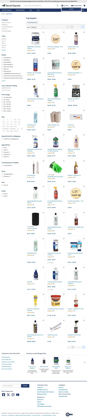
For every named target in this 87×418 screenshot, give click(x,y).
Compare (50, 262)
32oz (15, 124)
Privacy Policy (11, 415)
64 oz (19, 124)
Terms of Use (4, 415)
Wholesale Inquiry (41, 394)
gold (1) (4, 43)
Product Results (32, 22)
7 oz (11, 121)
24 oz (11, 124)
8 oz (22, 128)
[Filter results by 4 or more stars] (6, 88)
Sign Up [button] (25, 385)
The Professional (5, 128)
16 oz (19, 119)
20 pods (11, 131)
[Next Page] (83, 26)
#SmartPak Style (63, 396)
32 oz (15, 119)
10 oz (19, 121)
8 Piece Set (16, 131)
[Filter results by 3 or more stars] (5, 88)
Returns (39, 402)
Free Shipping (40, 404)
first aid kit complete (7, 364)
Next (84, 362)
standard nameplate (6, 366)
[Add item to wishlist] (43, 32)
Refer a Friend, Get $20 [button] (65, 394)
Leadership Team (63, 389)
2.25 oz (7, 131)
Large (8, 126)
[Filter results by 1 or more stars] (2, 88)
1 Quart (15, 121)
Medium (11, 126)
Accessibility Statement (47, 415)
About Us (61, 387)
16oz (4, 121)
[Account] (65, 6)
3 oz (18, 128)
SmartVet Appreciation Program (45, 392)
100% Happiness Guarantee (44, 406)
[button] (56, 5)
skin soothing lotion (6, 359)
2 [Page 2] (75, 26)
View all (3, 50)
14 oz (4, 124)
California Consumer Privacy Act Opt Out (23, 415)
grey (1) (4, 47)
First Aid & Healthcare (7, 26)
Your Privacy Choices (36, 415)
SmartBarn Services (42, 389)
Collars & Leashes (6, 22)
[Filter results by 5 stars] (8, 88)
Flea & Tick (4, 29)
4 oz (7, 121)
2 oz (3, 131)
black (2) (4, 39)
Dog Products (9, 13)
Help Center (40, 399)
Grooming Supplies (6, 31)
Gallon (3, 126)
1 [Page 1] (72, 347)
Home (3, 13)
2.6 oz (7, 124)
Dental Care (4, 24)
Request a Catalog (63, 392)
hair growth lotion (6, 357)
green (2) (4, 45)
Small (15, 126)
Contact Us (40, 387)
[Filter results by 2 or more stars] (3, 88)
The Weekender (12, 128)
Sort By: (28, 27)
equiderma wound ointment (8, 362)
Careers (54, 415)
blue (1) (3, 41)
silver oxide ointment (7, 369)
